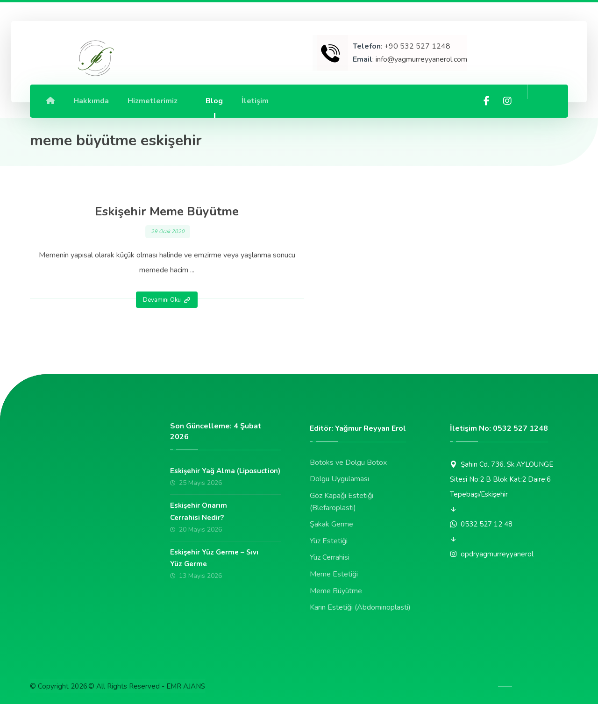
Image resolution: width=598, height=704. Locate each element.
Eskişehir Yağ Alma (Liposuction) (225, 471)
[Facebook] (486, 101)
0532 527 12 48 (481, 524)
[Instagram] (507, 101)
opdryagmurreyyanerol (492, 554)
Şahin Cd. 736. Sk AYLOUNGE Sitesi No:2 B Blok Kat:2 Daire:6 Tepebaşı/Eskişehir (501, 479)
